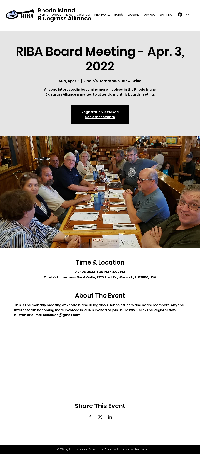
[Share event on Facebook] (90, 417)
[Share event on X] (100, 417)
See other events (100, 117)
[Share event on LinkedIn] (110, 417)
